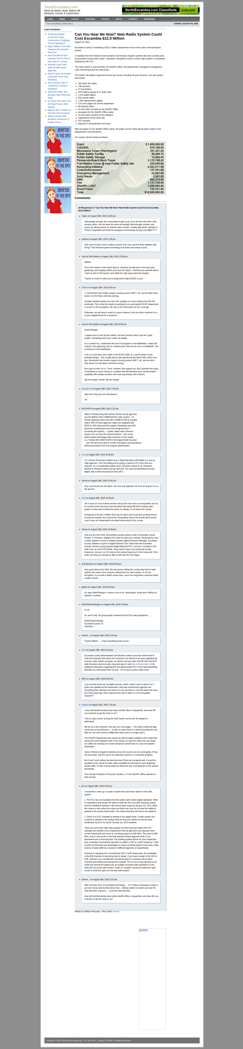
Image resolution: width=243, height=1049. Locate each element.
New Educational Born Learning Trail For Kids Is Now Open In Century (59, 58)
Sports (105, 19)
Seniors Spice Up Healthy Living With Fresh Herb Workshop (59, 77)
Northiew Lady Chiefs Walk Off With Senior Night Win (57, 67)
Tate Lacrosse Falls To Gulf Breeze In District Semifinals (58, 86)
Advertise (149, 19)
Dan (83, 498)
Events (75, 19)
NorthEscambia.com (74, 1041)
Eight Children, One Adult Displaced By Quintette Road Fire (59, 49)
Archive (116, 911)
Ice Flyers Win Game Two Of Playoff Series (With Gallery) (59, 104)
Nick (84, 650)
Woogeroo (86, 389)
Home (50, 19)
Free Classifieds (53, 23)
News (62, 19)
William (85, 287)
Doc (83, 454)
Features (90, 19)
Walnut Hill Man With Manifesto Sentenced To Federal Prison (59, 119)
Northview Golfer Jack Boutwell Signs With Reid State (59, 95)
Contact (133, 19)
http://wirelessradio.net (142, 664)
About (119, 19)
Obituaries (67, 23)
